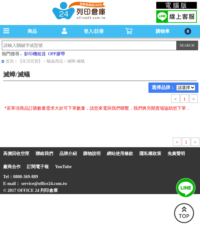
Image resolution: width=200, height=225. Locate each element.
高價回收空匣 (16, 153)
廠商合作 (12, 166)
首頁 (10, 61)
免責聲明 (176, 153)
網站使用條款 (120, 153)
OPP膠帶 (56, 54)
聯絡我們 (44, 153)
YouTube (63, 166)
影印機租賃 (35, 54)
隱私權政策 (150, 153)
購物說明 (92, 153)
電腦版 (176, 5)
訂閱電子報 (38, 166)
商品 (32, 31)
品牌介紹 (68, 153)
